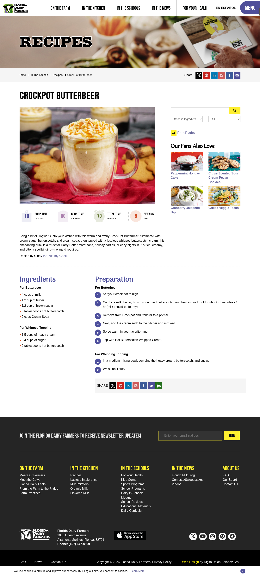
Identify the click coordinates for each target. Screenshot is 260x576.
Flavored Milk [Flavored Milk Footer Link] (79, 493)
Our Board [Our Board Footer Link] (230, 479)
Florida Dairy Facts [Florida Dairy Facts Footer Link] (33, 484)
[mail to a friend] (151, 385)
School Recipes (132, 501)
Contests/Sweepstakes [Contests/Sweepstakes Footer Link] (187, 479)
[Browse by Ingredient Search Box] (187, 119)
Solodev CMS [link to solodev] (230, 562)
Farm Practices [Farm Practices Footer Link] (30, 493)
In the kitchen (84, 468)
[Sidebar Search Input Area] (200, 110)
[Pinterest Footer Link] (222, 536)
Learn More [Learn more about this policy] (138, 571)
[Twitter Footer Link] (193, 536)
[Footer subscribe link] (184, 435)
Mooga (126, 497)
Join (226, 435)
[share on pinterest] (120, 385)
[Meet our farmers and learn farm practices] (60, 8)
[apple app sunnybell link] (130, 535)
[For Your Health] (195, 8)
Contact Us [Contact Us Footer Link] (230, 484)
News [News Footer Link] (38, 562)
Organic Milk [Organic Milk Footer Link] (79, 488)
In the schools (135, 468)
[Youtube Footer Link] (203, 536)
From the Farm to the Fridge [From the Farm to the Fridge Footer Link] (39, 488)
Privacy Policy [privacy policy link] (162, 562)
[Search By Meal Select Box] (224, 119)
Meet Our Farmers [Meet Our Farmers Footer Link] (32, 475)
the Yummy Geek (55, 256)
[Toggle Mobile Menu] (250, 7)
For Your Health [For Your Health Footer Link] (132, 475)
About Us (231, 468)
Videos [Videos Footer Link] (176, 484)
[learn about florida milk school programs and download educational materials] (128, 8)
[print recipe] (158, 385)
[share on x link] (198, 75)
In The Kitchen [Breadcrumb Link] (39, 74)
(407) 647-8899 (79, 544)
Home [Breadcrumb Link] (22, 74)
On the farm (31, 468)
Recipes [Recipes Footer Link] (76, 475)
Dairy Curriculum (132, 510)
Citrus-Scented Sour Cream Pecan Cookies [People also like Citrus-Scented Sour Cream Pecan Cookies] (223, 178)
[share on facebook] (229, 75)
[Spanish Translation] (226, 8)
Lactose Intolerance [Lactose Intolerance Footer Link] (83, 479)
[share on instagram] (221, 75)
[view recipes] (93, 8)
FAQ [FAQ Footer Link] (226, 475)
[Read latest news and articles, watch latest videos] (161, 8)
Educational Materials (136, 506)
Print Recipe (183, 132)
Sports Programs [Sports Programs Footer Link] (132, 484)
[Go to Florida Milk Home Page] (15, 6)
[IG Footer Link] (212, 536)
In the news (183, 468)
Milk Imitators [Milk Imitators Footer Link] (79, 484)
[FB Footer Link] (232, 536)
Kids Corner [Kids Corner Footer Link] (129, 479)
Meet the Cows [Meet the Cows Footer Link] (30, 479)
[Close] (242, 571)
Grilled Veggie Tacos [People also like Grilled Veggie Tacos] (223, 207)
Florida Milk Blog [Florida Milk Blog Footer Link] (183, 475)
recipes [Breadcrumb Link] (58, 74)
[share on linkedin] (128, 385)
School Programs (133, 488)
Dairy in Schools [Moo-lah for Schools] (132, 493)
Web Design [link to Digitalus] (190, 562)
